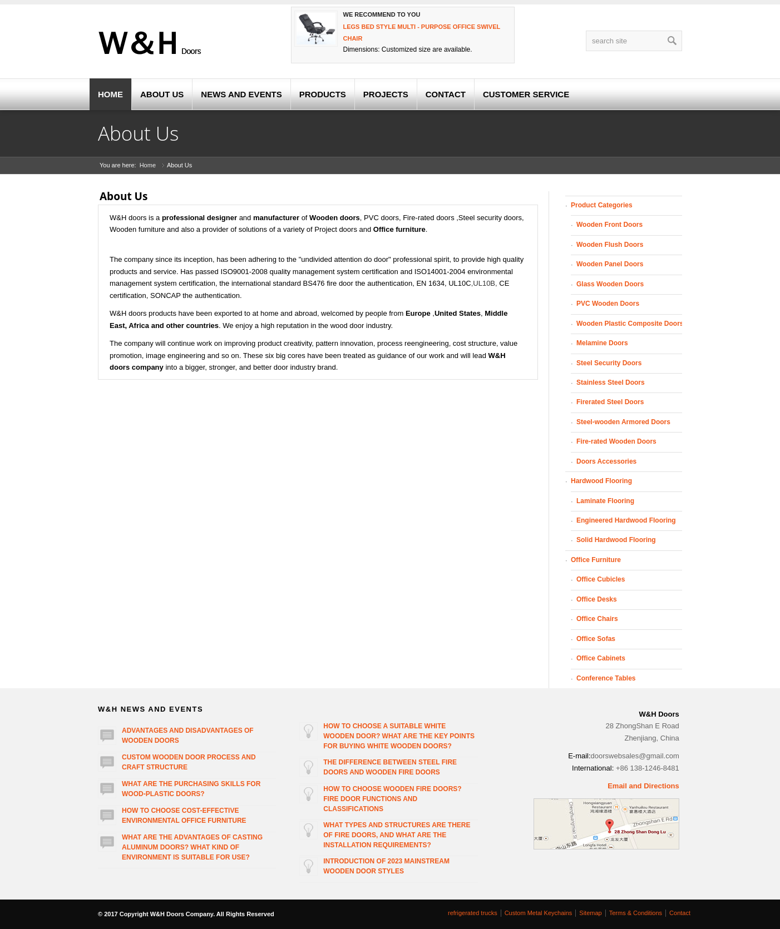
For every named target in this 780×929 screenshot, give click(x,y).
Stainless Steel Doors (610, 382)
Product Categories (602, 205)
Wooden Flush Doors (609, 245)
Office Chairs (597, 619)
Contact (679, 913)
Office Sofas (595, 639)
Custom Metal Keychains (538, 913)
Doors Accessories (606, 461)
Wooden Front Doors (609, 224)
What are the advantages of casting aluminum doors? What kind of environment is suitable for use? (192, 847)
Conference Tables (605, 678)
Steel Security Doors (608, 363)
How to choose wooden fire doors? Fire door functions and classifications (392, 799)
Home (148, 165)
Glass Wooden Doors (610, 284)
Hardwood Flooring (601, 481)
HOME (110, 94)
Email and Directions (643, 786)
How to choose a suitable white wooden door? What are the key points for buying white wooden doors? (399, 736)
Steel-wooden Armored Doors (623, 422)
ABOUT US (162, 94)
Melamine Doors (602, 343)
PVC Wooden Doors (607, 303)
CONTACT (446, 94)
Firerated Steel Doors (610, 402)
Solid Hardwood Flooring (616, 540)
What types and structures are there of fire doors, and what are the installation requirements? (396, 835)
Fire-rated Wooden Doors (616, 441)
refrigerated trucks (472, 913)
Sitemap (590, 913)
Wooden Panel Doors (609, 264)
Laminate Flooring (605, 501)
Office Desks (596, 599)
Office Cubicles (600, 579)
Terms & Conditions (635, 913)
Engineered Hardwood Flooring (626, 520)
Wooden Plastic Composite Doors (629, 323)
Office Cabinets (600, 658)
